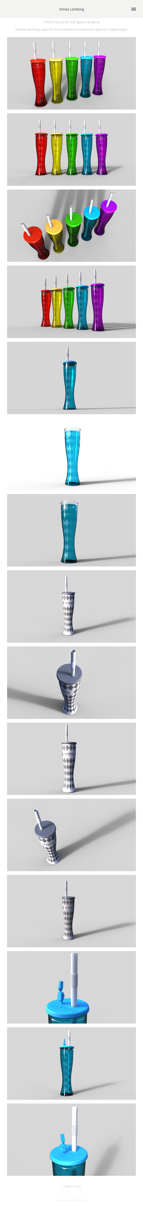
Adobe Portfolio (78, 1200)
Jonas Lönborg (71, 9)
